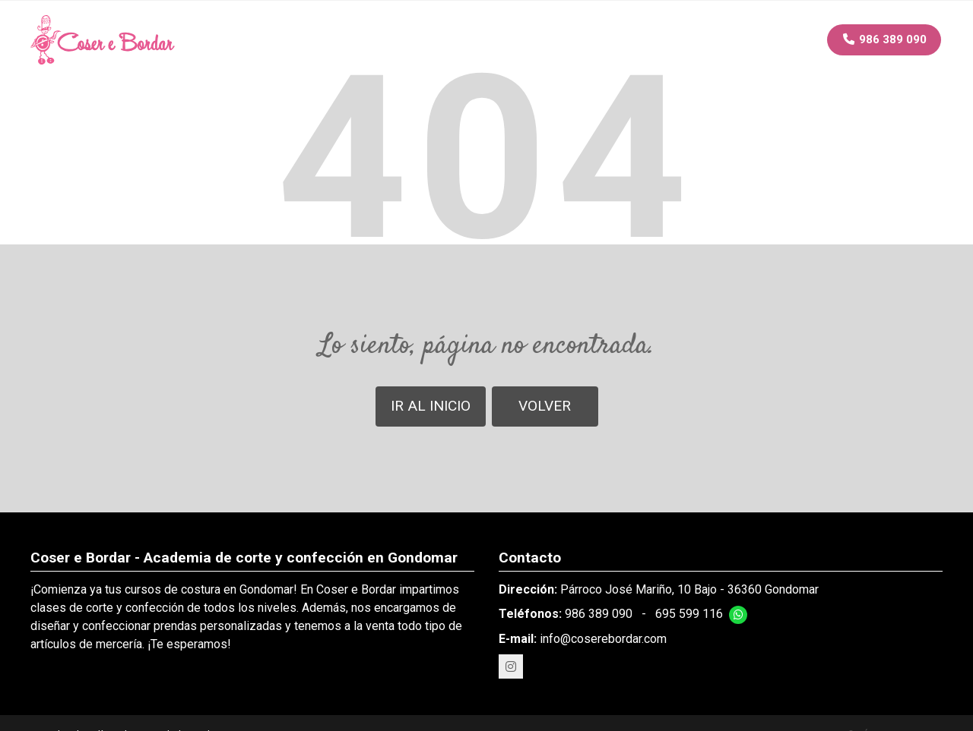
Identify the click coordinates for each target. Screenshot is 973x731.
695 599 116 (689, 614)
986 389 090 (598, 614)
